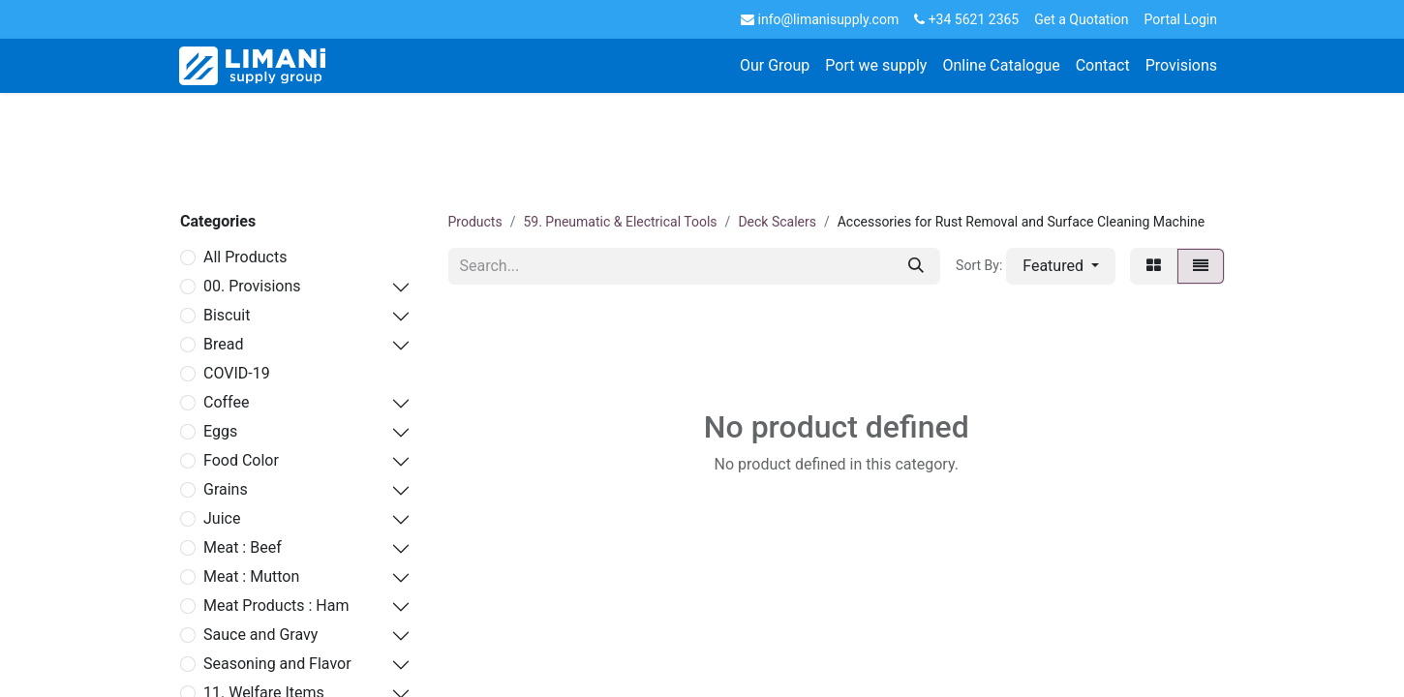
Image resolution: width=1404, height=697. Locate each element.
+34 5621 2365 (966, 19)
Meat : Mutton (251, 576)
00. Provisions (252, 286)
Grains (225, 489)
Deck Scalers (777, 221)
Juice (221, 518)
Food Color (241, 460)
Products (475, 221)
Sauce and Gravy (260, 634)
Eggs (220, 431)
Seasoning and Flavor (277, 663)
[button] (1060, 266)
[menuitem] (774, 65)
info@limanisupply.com (820, 19)
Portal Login (1181, 19)
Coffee (226, 402)
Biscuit (226, 315)
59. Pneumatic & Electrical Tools (620, 221)
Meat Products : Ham (276, 605)
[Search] (916, 266)
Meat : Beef (242, 547)
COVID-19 (236, 373)
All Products (245, 257)
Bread (223, 344)
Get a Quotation (1081, 19)
